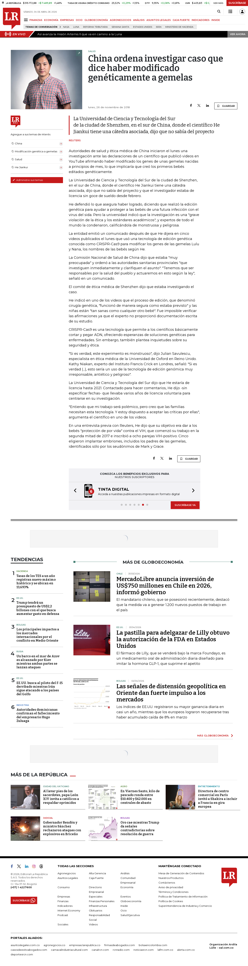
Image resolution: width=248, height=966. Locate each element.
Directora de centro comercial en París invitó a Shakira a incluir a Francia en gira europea (217, 798)
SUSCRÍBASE (237, 3)
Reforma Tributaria (95, 27)
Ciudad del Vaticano (56, 786)
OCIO (79, 20)
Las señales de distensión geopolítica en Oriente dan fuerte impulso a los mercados (171, 693)
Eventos (126, 896)
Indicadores (65, 905)
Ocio (124, 910)
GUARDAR (226, 105)
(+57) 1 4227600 (21, 887)
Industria (22, 705)
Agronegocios (67, 873)
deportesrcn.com (22, 954)
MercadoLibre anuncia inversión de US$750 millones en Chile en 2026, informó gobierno (165, 586)
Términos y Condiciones (173, 891)
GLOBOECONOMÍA (96, 20)
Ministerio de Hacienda (179, 27)
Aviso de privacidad (170, 887)
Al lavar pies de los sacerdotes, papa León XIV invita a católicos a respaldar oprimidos (61, 797)
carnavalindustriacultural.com (69, 949)
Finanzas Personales (101, 901)
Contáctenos (166, 882)
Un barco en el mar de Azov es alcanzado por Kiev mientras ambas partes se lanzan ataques (37, 661)
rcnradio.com (121, 949)
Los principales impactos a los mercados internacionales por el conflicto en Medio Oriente (37, 634)
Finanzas (63, 901)
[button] (74, 491)
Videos (93, 924)
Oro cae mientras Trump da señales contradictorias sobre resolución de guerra (140, 828)
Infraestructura (98, 905)
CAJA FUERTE (181, 20)
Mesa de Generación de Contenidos (181, 873)
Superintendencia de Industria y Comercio (185, 905)
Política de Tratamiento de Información (183, 896)
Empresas (64, 896)
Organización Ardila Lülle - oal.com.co (223, 946)
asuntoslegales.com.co (25, 945)
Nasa (66, 27)
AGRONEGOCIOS (120, 20)
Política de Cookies (170, 901)
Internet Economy (69, 910)
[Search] (218, 12)
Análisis (125, 873)
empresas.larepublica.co (84, 945)
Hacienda (22, 571)
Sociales (63, 924)
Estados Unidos (142, 27)
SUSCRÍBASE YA (185, 505)
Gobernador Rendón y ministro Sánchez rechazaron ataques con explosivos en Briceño (62, 828)
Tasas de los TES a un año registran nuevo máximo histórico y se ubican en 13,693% (36, 581)
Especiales (95, 896)
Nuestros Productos (170, 877)
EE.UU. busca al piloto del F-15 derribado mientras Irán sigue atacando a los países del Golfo (39, 688)
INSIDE (215, 20)
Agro (124, 786)
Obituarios (95, 910)
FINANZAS (35, 20)
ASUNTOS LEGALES (158, 20)
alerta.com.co (186, 949)
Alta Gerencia (97, 873)
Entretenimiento (209, 786)
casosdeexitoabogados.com (29, 949)
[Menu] (26, 19)
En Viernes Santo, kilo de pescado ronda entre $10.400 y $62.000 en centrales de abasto (140, 797)
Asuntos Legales (68, 877)
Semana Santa (120, 27)
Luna (76, 27)
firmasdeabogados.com (119, 945)
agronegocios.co (54, 945)
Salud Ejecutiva (130, 915)
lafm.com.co (165, 949)
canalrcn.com (100, 949)
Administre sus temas (28, 180)
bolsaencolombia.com (153, 945)
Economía (127, 887)
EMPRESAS (67, 20)
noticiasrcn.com (143, 949)
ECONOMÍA (51, 20)
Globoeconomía (131, 901)
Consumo (64, 887)
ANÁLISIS (139, 20)
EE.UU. (19, 598)
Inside (124, 905)
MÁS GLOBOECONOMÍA (213, 735)
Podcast (63, 915)
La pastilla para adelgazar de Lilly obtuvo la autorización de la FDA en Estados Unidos (173, 639)
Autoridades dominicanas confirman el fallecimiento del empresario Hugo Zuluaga (38, 715)
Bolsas (21, 624)
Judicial (48, 818)
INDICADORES (200, 20)
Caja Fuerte (96, 877)
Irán (158, 27)
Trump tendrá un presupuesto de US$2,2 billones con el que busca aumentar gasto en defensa (37, 608)
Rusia (19, 651)
